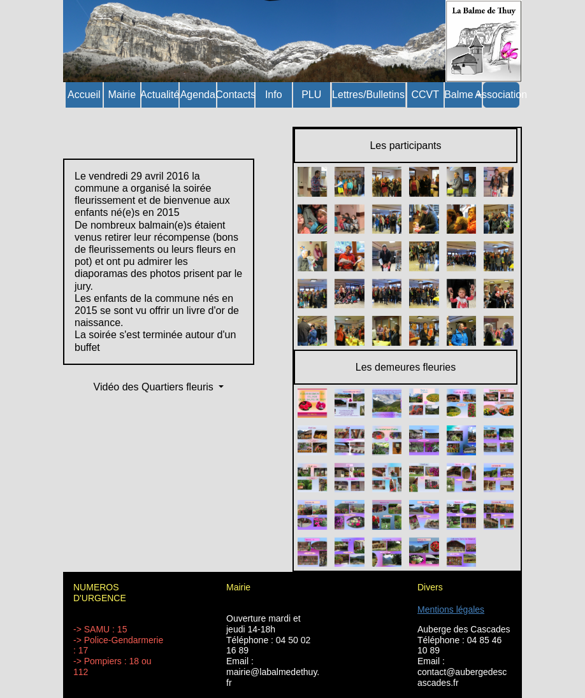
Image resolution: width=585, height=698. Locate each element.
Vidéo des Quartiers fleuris (155, 386)
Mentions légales (450, 609)
